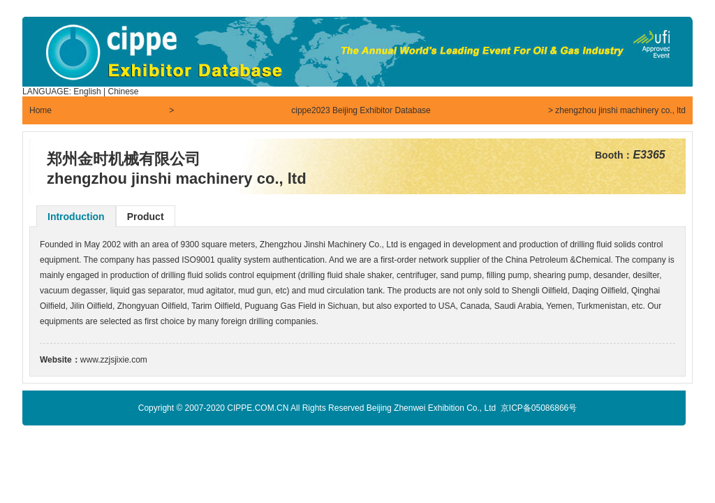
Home (40, 110)
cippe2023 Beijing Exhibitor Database (360, 110)
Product (145, 216)
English (87, 91)
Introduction (76, 216)
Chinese (123, 91)
